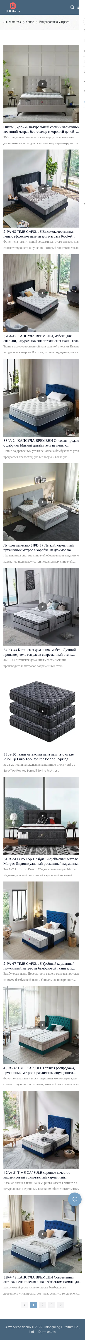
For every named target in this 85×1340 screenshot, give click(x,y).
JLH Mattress (12, 22)
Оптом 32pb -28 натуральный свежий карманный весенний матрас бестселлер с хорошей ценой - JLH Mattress (41, 129)
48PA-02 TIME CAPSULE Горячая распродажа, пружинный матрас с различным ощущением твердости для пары (39, 1070)
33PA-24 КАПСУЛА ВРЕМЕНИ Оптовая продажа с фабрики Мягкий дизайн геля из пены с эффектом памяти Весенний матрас (42, 443)
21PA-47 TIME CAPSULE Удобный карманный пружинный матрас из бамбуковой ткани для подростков (38, 966)
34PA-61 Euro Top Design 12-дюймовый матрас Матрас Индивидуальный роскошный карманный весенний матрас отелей (41, 861)
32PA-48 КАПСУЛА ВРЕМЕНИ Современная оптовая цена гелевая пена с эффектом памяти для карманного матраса (41, 1280)
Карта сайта (46, 1332)
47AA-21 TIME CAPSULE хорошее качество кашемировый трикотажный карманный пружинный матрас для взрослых (36, 1175)
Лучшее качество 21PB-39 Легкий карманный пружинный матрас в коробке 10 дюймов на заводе (38, 548)
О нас (30, 22)
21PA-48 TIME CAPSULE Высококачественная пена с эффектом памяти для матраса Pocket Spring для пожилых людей (38, 234)
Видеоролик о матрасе (54, 22)
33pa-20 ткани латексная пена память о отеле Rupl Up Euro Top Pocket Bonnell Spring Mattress (38, 757)
